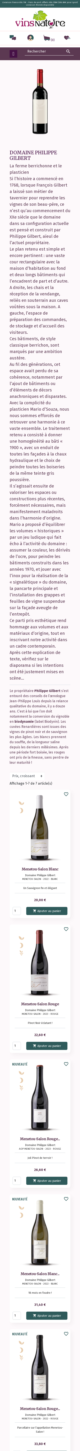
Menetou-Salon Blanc (40, 869)
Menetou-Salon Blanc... (40, 1274)
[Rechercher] (49, 51)
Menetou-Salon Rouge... (40, 1139)
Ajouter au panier (47, 911)
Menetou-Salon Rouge (40, 1004)
